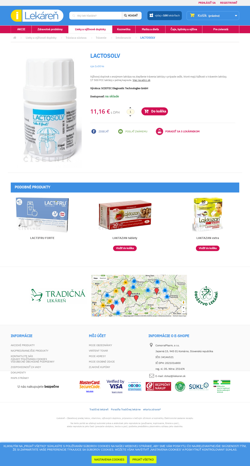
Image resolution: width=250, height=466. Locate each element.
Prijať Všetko (143, 459)
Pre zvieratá (220, 29)
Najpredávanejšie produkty (29, 350)
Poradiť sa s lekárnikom (178, 131)
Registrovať (228, 2)
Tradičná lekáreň (98, 434)
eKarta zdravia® (152, 434)
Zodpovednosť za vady (26, 367)
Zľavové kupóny (99, 367)
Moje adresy (97, 356)
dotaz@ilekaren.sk (175, 376)
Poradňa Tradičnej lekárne (126, 434)
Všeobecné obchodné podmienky (32, 361)
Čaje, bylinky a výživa (184, 29)
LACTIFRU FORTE (42, 238)
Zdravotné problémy (50, 29)
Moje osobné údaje (102, 361)
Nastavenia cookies (109, 459)
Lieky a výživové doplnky (90, 29)
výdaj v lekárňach (164, 16)
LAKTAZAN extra (207, 238)
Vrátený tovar (98, 350)
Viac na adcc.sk (141, 80)
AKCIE (21, 29)
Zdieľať (100, 131)
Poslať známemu (132, 131)
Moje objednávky (100, 345)
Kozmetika (123, 29)
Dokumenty (18, 372)
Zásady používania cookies (29, 383)
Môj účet (97, 336)
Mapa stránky (20, 378)
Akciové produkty (23, 345)
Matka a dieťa (150, 29)
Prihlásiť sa (207, 2)
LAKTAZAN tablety (124, 238)
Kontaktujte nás (22, 356)
